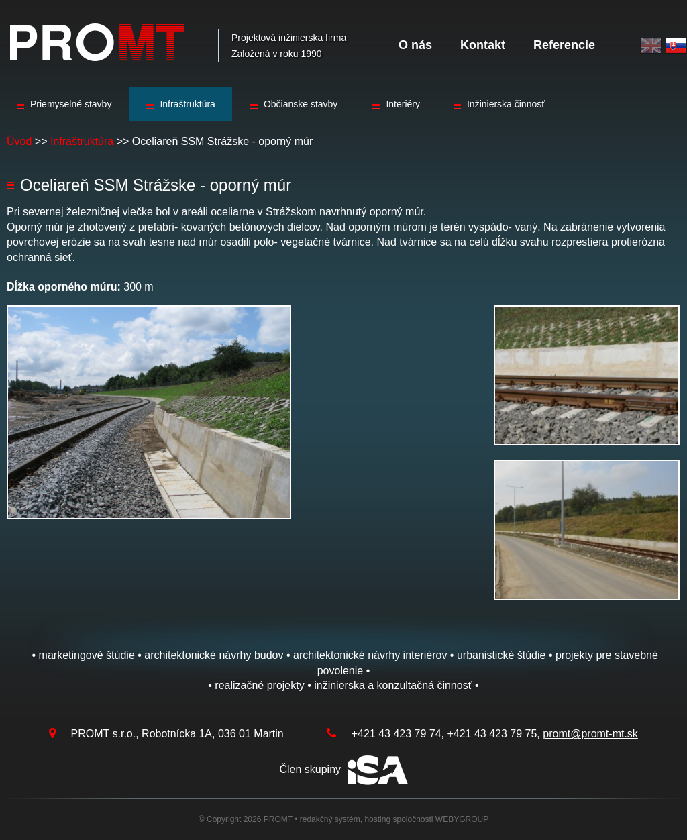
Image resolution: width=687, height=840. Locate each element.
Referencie (564, 45)
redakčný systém (330, 819)
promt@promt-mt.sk (590, 733)
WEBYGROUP (461, 819)
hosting (377, 819)
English (651, 46)
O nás (415, 45)
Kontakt (482, 45)
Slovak (676, 46)
